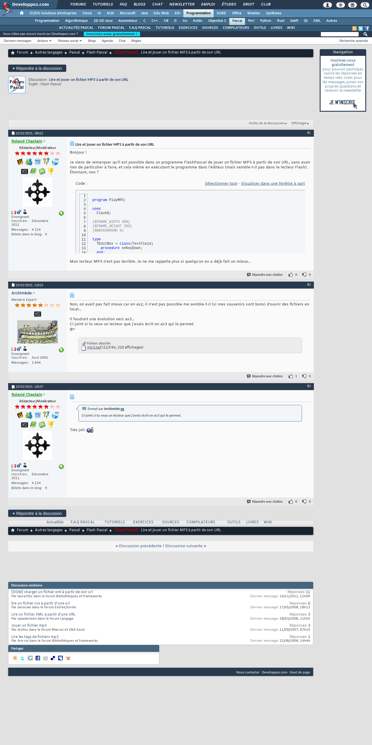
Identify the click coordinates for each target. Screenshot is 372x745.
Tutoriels (102, 4)
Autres (331, 21)
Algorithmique (76, 21)
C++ (154, 21)
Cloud (87, 13)
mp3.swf (94, 347)
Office (237, 13)
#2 (309, 284)
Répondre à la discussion (37, 68)
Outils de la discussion (266, 123)
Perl (251, 21)
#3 (309, 386)
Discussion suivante (184, 546)
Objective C (217, 21)
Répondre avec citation (265, 275)
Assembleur (127, 21)
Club (265, 4)
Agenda (107, 40)
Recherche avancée (353, 40)
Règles (136, 40)
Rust (280, 21)
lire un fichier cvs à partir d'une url (40, 603)
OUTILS (260, 28)
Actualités (55, 522)
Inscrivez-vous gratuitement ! (112, 34)
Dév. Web (161, 13)
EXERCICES (188, 28)
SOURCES (210, 28)
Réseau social (68, 40)
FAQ (123, 4)
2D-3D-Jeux (103, 21)
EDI (177, 13)
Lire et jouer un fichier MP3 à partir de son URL (88, 79)
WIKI (291, 28)
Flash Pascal (97, 52)
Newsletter (181, 4)
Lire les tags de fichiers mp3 (34, 637)
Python (265, 21)
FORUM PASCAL (111, 28)
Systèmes (273, 13)
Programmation (198, 13)
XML (317, 21)
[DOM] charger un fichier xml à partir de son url (52, 592)
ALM (110, 13)
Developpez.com (274, 672)
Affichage (298, 123)
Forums (77, 4)
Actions (42, 40)
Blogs (139, 4)
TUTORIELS (164, 28)
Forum (22, 52)
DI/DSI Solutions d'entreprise (53, 13)
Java (144, 13)
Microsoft (127, 13)
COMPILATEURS (236, 28)
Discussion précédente (140, 546)
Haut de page (300, 672)
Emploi (207, 4)
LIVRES (276, 28)
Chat (157, 4)
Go (185, 21)
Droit (248, 4)
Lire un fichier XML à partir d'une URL (43, 614)
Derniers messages (17, 40)
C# (166, 21)
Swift (294, 21)
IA (99, 13)
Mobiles (253, 13)
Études (228, 4)
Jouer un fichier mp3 (28, 625)
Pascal (237, 21)
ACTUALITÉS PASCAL (76, 28)
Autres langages (48, 52)
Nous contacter (248, 672)
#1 (309, 133)
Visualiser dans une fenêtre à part (273, 183)
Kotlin (197, 21)
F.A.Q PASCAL (140, 28)
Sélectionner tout (221, 183)
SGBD (221, 13)
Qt (305, 21)
